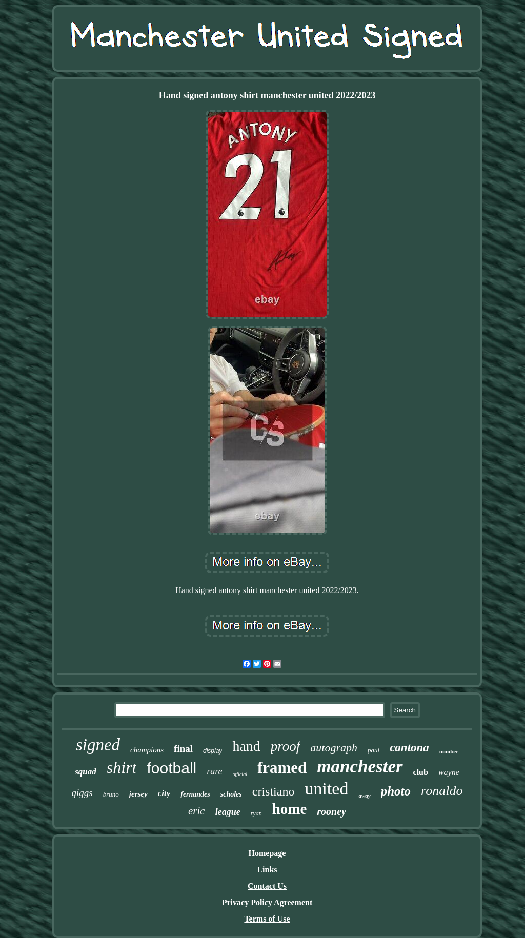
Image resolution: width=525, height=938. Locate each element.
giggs (82, 792)
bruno (111, 794)
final (183, 748)
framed (282, 768)
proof (285, 746)
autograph (333, 747)
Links (267, 869)
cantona (409, 747)
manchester (359, 767)
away (364, 795)
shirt (122, 767)
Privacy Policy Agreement (267, 902)
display (212, 751)
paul (373, 750)
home (289, 809)
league (227, 812)
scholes (231, 794)
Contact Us (267, 886)
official (240, 774)
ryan (256, 813)
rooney (331, 811)
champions (147, 750)
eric (196, 811)
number (448, 751)
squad (85, 772)
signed (98, 745)
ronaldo (441, 790)
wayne (448, 772)
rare (214, 771)
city (164, 793)
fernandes (195, 794)
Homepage (267, 853)
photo (396, 791)
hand (246, 746)
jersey (138, 794)
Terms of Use (267, 918)
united (326, 788)
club (420, 772)
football (171, 768)
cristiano (273, 791)
